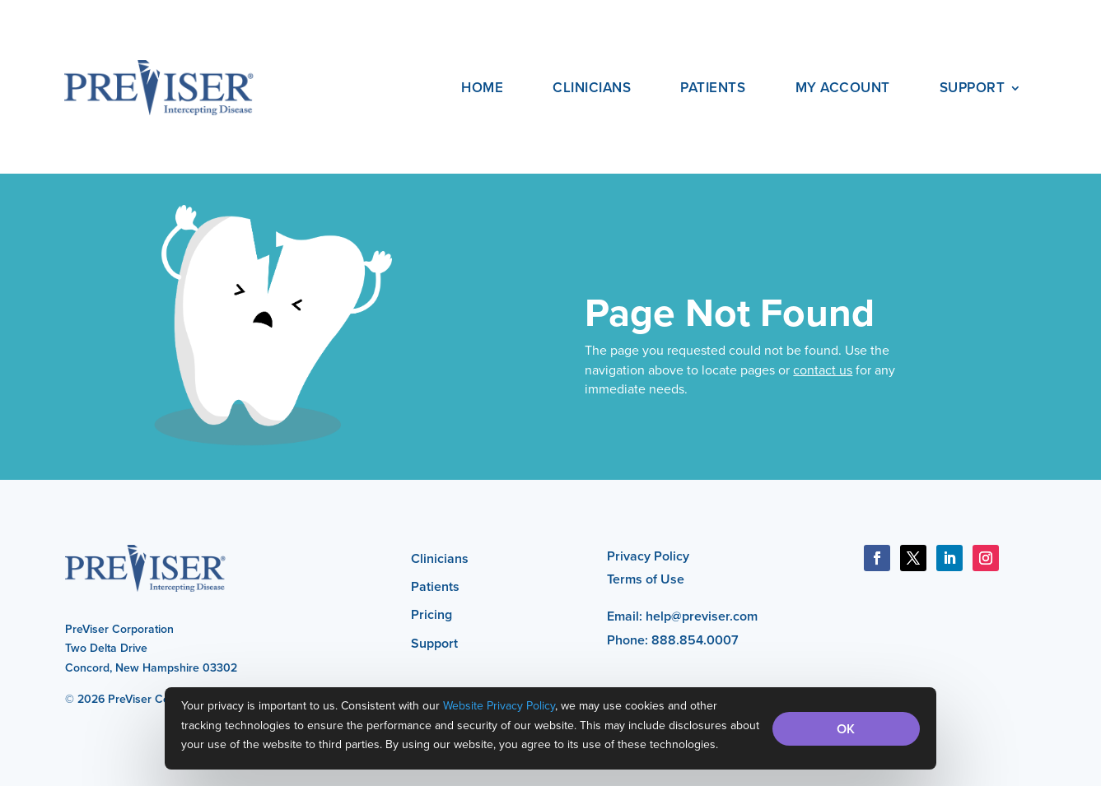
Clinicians (592, 87)
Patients (712, 87)
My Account (842, 87)
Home (482, 87)
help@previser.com (702, 616)
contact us (822, 369)
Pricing (431, 614)
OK (846, 728)
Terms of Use (645, 579)
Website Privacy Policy (499, 705)
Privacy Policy (648, 555)
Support (972, 87)
